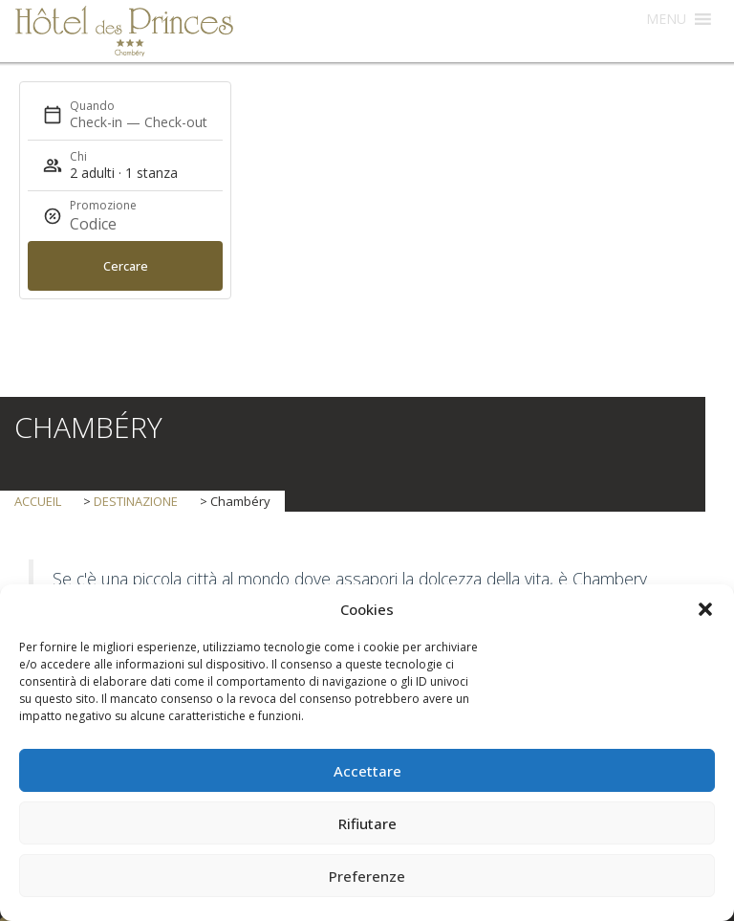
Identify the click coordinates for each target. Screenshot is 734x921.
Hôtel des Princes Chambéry (124, 31)
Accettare (367, 770)
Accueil (39, 501)
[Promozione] (116, 223)
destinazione (136, 501)
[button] (705, 609)
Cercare (125, 265)
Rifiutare (367, 823)
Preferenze (367, 876)
